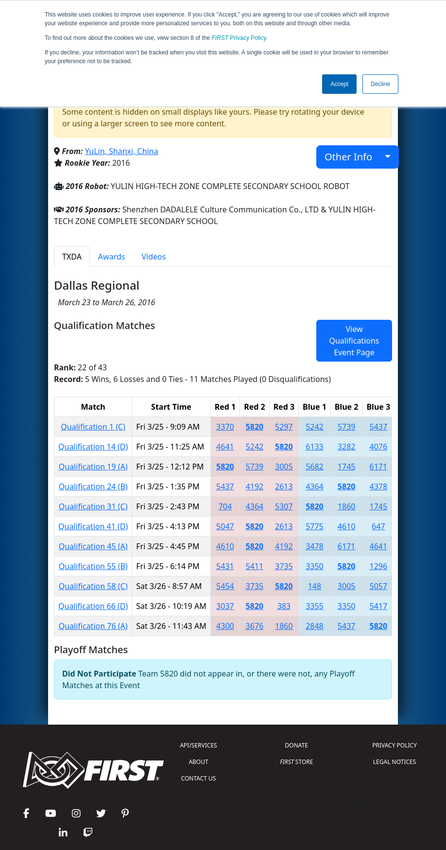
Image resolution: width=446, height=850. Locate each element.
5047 (225, 526)
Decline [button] (380, 84)
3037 (225, 606)
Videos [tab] (153, 256)
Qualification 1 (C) (93, 426)
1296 (379, 566)
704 (225, 506)
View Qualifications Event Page (354, 341)
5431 (225, 566)
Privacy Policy (239, 38)
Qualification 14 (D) (93, 446)
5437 (379, 426)
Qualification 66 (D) (93, 606)
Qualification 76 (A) (93, 626)
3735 (284, 566)
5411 (255, 566)
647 (378, 526)
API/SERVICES (198, 745)
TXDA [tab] (72, 256)
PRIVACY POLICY (394, 745)
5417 (379, 606)
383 (284, 606)
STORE (296, 762)
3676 (255, 626)
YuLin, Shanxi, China (121, 151)
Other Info (353, 156)
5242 (315, 426)
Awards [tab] (111, 256)
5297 (284, 426)
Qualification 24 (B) (93, 486)
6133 (315, 446)
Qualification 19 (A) (93, 466)
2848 (315, 626)
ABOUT (198, 762)
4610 (347, 526)
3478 (315, 546)
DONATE (296, 745)
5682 (315, 466)
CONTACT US (198, 778)
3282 (347, 446)
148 (314, 586)
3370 (225, 426)
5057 (379, 586)
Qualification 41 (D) (93, 526)
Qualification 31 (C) (93, 506)
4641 (225, 446)
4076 (379, 446)
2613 (284, 486)
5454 (225, 586)
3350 (315, 566)
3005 (284, 466)
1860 (347, 506)
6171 (379, 466)
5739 (347, 426)
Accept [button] (339, 84)
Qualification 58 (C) (93, 586)
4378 (379, 486)
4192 (255, 486)
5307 (284, 506)
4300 (225, 626)
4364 (315, 486)
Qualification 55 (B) (93, 566)
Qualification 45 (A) (93, 546)
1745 (347, 466)
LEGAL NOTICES (394, 762)
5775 (315, 526)
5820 (255, 426)
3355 (315, 606)
